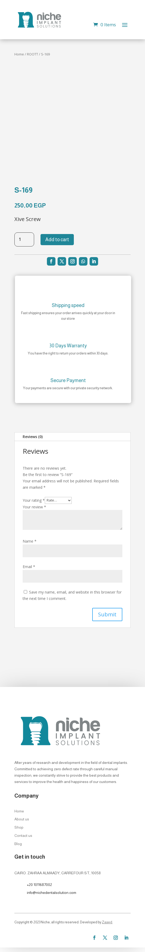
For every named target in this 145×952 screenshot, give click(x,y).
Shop (18, 827)
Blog (18, 844)
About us (21, 819)
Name (30, 541)
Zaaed (107, 922)
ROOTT (32, 54)
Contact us (23, 835)
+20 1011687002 (39, 884)
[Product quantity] (24, 239)
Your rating (34, 500)
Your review (34, 506)
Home (19, 54)
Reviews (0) (33, 436)
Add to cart (57, 239)
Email (29, 566)
